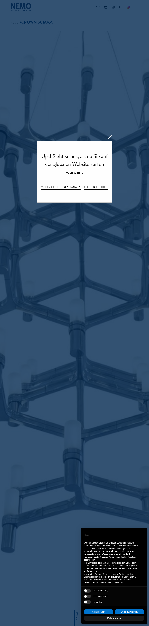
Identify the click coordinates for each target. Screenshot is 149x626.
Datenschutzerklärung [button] (116, 546)
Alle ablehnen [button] (98, 612)
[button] (143, 532)
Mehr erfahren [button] (114, 618)
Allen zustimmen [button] (129, 612)
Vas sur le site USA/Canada (61, 187)
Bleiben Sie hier (96, 187)
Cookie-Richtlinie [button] (128, 557)
